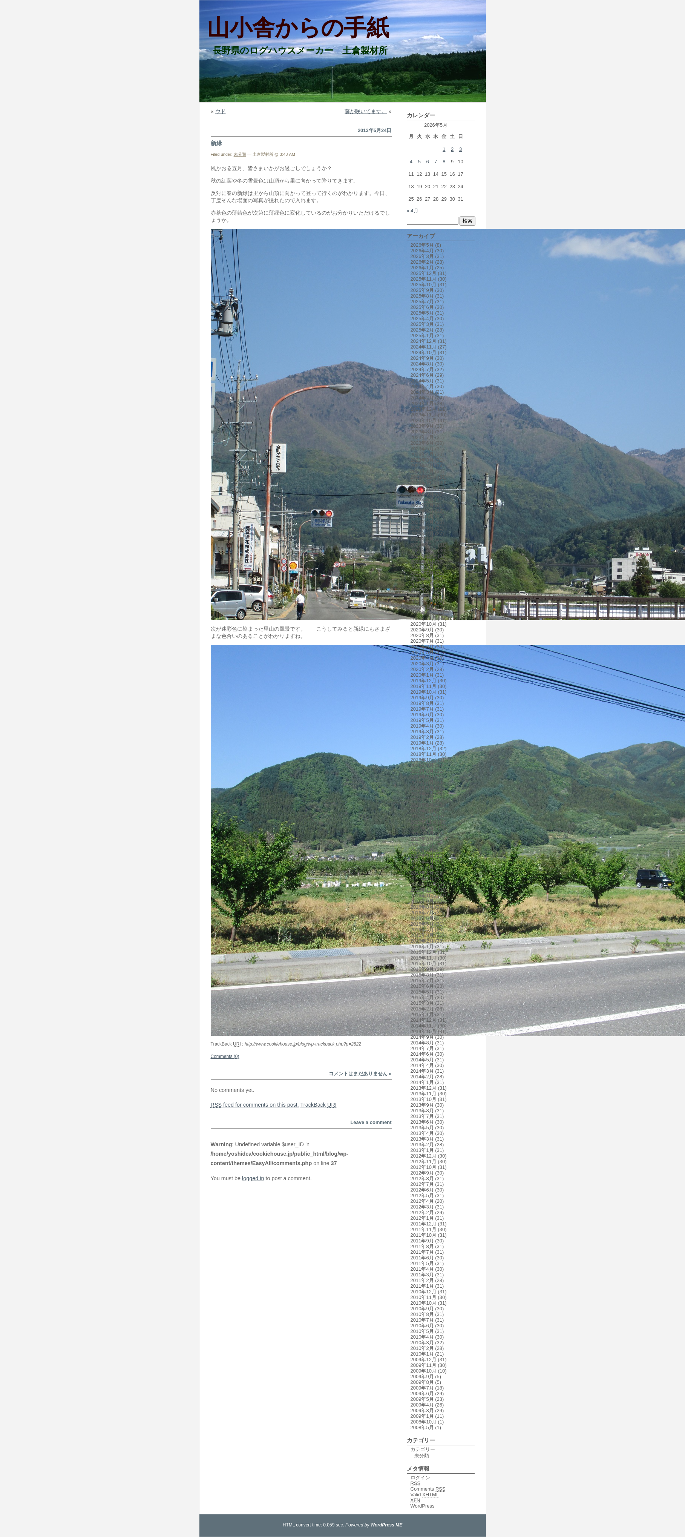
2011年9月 (422, 1241)
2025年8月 (422, 296)
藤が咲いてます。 (366, 111)
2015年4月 (422, 997)
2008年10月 (424, 1422)
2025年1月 (422, 335)
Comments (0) (225, 1056)
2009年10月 (424, 1371)
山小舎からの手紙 (298, 27)
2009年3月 (422, 1410)
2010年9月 (422, 1308)
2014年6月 (422, 1054)
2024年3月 (422, 392)
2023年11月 (424, 415)
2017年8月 (422, 839)
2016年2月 (422, 941)
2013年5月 (422, 1127)
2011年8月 (422, 1246)
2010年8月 (422, 1314)
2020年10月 (424, 624)
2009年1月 (422, 1416)
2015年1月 (422, 1014)
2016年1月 (422, 946)
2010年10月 (424, 1303)
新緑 (216, 143)
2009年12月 (424, 1359)
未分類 (240, 154)
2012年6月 (422, 1190)
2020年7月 (422, 641)
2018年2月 (422, 805)
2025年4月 (422, 318)
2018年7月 (422, 777)
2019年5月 (422, 720)
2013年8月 (422, 1110)
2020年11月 (424, 618)
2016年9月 (422, 901)
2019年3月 (422, 731)
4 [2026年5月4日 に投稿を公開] (411, 161)
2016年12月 (424, 884)
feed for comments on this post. (255, 1105)
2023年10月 (424, 420)
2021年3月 (422, 596)
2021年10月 (424, 556)
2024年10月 (424, 352)
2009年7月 (422, 1388)
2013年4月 (422, 1133)
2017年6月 (422, 850)
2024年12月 (424, 341)
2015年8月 (422, 975)
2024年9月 (422, 358)
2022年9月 (422, 494)
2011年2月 (422, 1280)
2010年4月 (422, 1337)
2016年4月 (422, 929)
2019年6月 (422, 714)
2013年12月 (424, 1088)
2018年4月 (422, 794)
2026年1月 (422, 267)
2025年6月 (422, 307)
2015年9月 (422, 969)
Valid (425, 1494)
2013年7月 (422, 1116)
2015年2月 (422, 1009)
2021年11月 (424, 550)
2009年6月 (422, 1393)
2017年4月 (422, 861)
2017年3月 (422, 867)
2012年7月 (422, 1184)
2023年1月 (422, 471)
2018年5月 (422, 788)
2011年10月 (424, 1235)
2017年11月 (424, 822)
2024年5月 (422, 381)
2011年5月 (422, 1263)
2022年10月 (424, 488)
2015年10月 (424, 963)
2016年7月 (422, 912)
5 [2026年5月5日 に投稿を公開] (419, 161)
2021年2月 (422, 601)
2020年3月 (422, 663)
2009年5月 (422, 1399)
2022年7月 (422, 505)
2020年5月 (422, 652)
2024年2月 (422, 398)
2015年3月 (422, 1003)
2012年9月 (422, 1173)
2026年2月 (422, 262)
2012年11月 (424, 1161)
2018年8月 (422, 771)
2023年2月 (422, 465)
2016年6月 (422, 918)
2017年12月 (424, 816)
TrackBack (318, 1105)
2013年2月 (422, 1144)
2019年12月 (424, 680)
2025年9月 (422, 290)
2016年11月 (424, 890)
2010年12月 (424, 1291)
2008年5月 (422, 1427)
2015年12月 (424, 952)
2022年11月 (424, 482)
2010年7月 (422, 1320)
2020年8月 (422, 635)
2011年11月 (424, 1229)
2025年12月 (424, 273)
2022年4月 (422, 522)
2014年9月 (422, 1037)
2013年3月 (422, 1139)
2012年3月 (422, 1207)
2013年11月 (424, 1093)
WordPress (423, 1506)
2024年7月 (422, 369)
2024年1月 (422, 403)
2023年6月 (422, 443)
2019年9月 (422, 697)
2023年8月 (422, 432)
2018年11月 (424, 754)
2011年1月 (422, 1286)
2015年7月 (422, 980)
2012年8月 (422, 1178)
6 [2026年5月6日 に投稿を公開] (427, 161)
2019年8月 (422, 703)
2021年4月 (422, 590)
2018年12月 (424, 748)
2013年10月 (424, 1099)
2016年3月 (422, 935)
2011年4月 (422, 1269)
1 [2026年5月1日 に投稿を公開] (444, 149)
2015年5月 (422, 992)
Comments (428, 1489)
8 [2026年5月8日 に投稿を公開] (444, 161)
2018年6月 (422, 782)
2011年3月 (422, 1275)
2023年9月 (422, 426)
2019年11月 (424, 686)
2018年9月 (422, 765)
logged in (253, 1178)
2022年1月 (422, 539)
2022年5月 (422, 516)
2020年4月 (422, 658)
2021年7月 (422, 573)
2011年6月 (422, 1258)
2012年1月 (422, 1218)
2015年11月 (424, 958)
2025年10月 (424, 284)
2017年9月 (422, 833)
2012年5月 (422, 1195)
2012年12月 (424, 1156)
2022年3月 (422, 528)
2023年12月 (424, 409)
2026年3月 (422, 256)
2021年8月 (422, 567)
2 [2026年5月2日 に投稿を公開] (452, 149)
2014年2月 (422, 1076)
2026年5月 (422, 245)
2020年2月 (422, 669)
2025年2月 (422, 330)
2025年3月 (422, 324)
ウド (220, 111)
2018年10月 (424, 760)
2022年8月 (422, 499)
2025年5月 (422, 313)
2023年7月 (422, 437)
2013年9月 (422, 1105)
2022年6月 (422, 511)
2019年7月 (422, 709)
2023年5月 (422, 448)
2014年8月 (422, 1043)
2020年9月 (422, 630)
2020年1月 (422, 675)
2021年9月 (422, 562)
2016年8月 (422, 907)
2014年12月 (424, 1020)
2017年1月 (422, 878)
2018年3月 (422, 799)
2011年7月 (422, 1252)
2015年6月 (422, 986)
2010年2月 (422, 1348)
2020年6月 (422, 647)
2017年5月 (422, 856)
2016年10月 (424, 895)
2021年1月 (422, 607)
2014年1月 (422, 1082)
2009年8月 (422, 1382)
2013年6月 (422, 1122)
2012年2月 (422, 1212)
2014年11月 (424, 1026)
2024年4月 (422, 386)
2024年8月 (422, 364)
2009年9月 (422, 1376)
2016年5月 (422, 924)
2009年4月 (422, 1405)
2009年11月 (424, 1365)
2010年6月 (422, 1325)
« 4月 (412, 210)
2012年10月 (424, 1167)
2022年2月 (422, 533)
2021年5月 (422, 584)
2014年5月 (422, 1060)
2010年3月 (422, 1342)
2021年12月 (424, 545)
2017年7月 (422, 845)
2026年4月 (422, 250)
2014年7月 (422, 1048)
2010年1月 (422, 1354)
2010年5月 (422, 1331)
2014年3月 (422, 1071)
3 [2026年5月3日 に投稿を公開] (460, 149)
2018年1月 (422, 811)
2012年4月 (422, 1201)
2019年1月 (422, 743)
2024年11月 (424, 347)
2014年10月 (424, 1031)
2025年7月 (422, 301)
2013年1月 (422, 1150)
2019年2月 (422, 737)
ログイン (420, 1477)
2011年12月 (424, 1224)
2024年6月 (422, 375)
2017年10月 (424, 828)
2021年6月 (422, 579)
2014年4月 (422, 1065)
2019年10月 (424, 692)
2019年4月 (422, 726)
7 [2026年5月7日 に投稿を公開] (435, 161)
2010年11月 (424, 1297)
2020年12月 (424, 613)
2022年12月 (424, 477)
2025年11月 (424, 279)
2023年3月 (422, 460)
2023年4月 (422, 454)
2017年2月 (422, 873)
